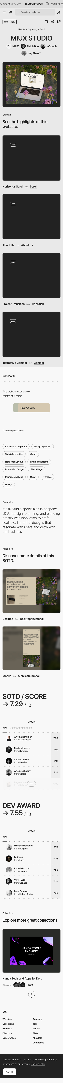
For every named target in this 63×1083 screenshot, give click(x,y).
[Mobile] (31, 648)
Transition (37, 304)
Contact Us (38, 1042)
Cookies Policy (38, 1064)
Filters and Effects (39, 461)
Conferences (9, 1037)
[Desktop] (31, 591)
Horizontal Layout (14, 461)
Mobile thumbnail (29, 676)
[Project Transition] (31, 275)
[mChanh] (48, 46)
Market (36, 1028)
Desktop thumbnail (32, 618)
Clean (33, 454)
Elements (7, 1028)
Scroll (33, 186)
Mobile (7, 676)
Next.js (8, 484)
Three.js (47, 477)
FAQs (35, 1033)
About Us (8, 245)
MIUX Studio (31, 38)
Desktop (8, 618)
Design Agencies (42, 446)
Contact (39, 362)
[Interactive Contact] (31, 334)
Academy (37, 1019)
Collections (8, 1023)
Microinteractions (14, 477)
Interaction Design (14, 469)
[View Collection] (31, 951)
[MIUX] (12, 46)
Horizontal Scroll (13, 186)
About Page (36, 469)
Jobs (35, 1023)
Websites (7, 1019)
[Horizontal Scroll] (31, 158)
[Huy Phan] (31, 53)
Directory (7, 1033)
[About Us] (31, 216)
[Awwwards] (11, 12)
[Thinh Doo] (30, 46)
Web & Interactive (14, 454)
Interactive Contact (15, 362)
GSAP (33, 477)
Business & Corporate (16, 446)
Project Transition (14, 304)
